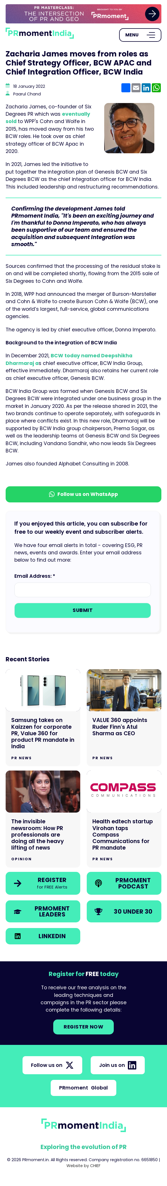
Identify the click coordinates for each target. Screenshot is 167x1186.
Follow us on (52, 1065)
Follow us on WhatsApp (83, 494)
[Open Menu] (140, 35)
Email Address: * (34, 576)
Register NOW (83, 1026)
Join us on (117, 1065)
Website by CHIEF (83, 1166)
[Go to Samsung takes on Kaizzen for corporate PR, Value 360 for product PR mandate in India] (43, 717)
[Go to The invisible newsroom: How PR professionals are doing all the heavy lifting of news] (43, 819)
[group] (83, 13)
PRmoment (83, 1087)
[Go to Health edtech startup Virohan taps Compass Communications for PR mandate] (124, 819)
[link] (83, 13)
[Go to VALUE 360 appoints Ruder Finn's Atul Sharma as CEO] (124, 717)
